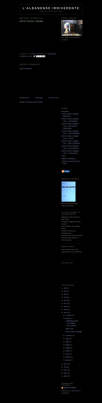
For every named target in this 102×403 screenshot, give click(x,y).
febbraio (68, 357)
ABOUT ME (69, 328)
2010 (65, 373)
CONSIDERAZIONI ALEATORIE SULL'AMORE (71, 323)
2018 (65, 300)
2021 (65, 291)
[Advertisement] (34, 83)
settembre (69, 335)
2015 (65, 309)
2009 (65, 376)
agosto (68, 338)
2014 (65, 312)
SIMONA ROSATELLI (69, 158)
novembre (69, 315)
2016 (65, 306)
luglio (68, 341)
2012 (65, 367)
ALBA (64, 156)
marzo (68, 354)
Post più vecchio (54, 97)
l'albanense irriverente (51, 8)
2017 (65, 303)
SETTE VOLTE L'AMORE (73, 332)
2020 (65, 294)
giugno (68, 345)
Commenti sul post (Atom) (34, 102)
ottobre (68, 318)
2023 (65, 288)
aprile (67, 351)
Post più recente (24, 97)
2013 (65, 364)
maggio (68, 348)
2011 (65, 370)
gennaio (68, 360)
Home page (38, 97)
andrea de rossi (69, 387)
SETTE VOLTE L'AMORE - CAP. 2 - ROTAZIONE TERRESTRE (70, 126)
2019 (65, 297)
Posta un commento (26, 68)
